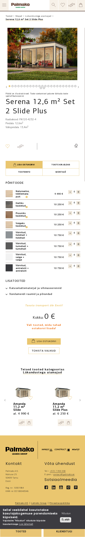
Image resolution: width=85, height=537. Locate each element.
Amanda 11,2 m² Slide (19, 407)
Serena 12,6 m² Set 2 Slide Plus (24, 19)
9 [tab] (33, 87)
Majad (19, 16)
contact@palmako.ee (64, 474)
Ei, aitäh (65, 519)
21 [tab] (70, 87)
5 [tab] (21, 87)
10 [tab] (37, 87)
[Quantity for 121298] (74, 244)
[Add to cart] (29, 422)
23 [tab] (76, 87)
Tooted (9, 16)
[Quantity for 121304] (74, 203)
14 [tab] (49, 87)
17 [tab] (58, 87)
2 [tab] (12, 87)
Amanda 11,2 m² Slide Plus (60, 407)
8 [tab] (30, 87)
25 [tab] (44, 89)
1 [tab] (9, 87)
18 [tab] (61, 87)
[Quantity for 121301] (74, 192)
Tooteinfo (24, 172)
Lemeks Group (39, 503)
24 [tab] (41, 89)
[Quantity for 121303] (74, 223)
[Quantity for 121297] (74, 233)
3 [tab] (15, 87)
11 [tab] (40, 87)
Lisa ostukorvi (24, 164)
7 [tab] (27, 87)
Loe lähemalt (26, 524)
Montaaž (60, 172)
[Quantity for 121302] (74, 213)
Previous (6, 87)
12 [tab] (43, 87)
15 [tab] (52, 87)
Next (78, 87)
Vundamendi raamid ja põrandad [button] (30, 294)
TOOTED (21, 531)
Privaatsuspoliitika (60, 503)
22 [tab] (73, 87)
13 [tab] (46, 87)
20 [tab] (67, 87)
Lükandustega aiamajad (38, 16)
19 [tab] (64, 87)
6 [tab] (24, 87)
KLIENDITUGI (64, 531)
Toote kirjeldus (60, 164)
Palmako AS (21, 503)
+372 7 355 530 (58, 471)
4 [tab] (18, 87)
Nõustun (66, 513)
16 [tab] (55, 87)
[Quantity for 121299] (74, 266)
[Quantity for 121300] (74, 255)
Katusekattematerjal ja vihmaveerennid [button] (35, 288)
